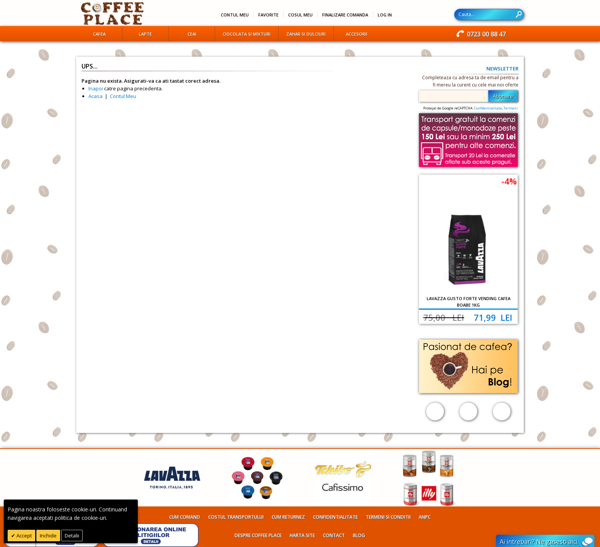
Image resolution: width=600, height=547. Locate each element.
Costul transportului (236, 517)
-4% (509, 181)
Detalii (72, 535)
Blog (359, 535)
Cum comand (184, 517)
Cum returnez (288, 517)
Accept (23, 535)
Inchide (48, 535)
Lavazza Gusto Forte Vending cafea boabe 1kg (468, 302)
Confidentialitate (488, 108)
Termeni (511, 108)
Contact (334, 535)
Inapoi (95, 88)
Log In (385, 15)
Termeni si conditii (388, 517)
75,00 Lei (443, 317)
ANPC (424, 517)
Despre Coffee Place (258, 535)
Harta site (302, 535)
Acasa (95, 96)
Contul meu (235, 15)
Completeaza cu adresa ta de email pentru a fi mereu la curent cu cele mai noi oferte (470, 81)
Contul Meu (123, 96)
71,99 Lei (493, 317)
